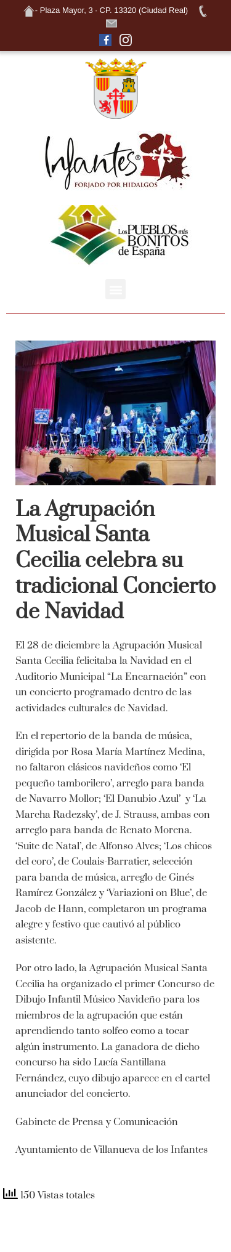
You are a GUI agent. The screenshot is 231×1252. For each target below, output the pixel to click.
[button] (115, 289)
